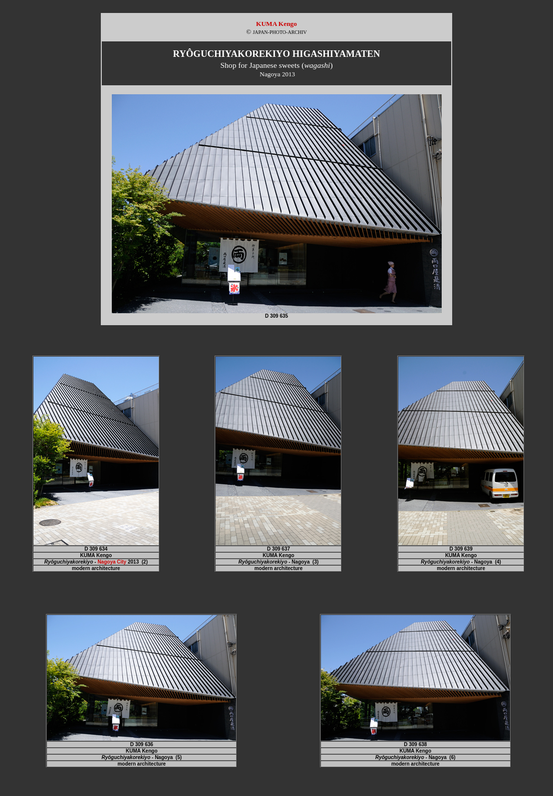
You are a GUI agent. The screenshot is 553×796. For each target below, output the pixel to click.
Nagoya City (111, 562)
